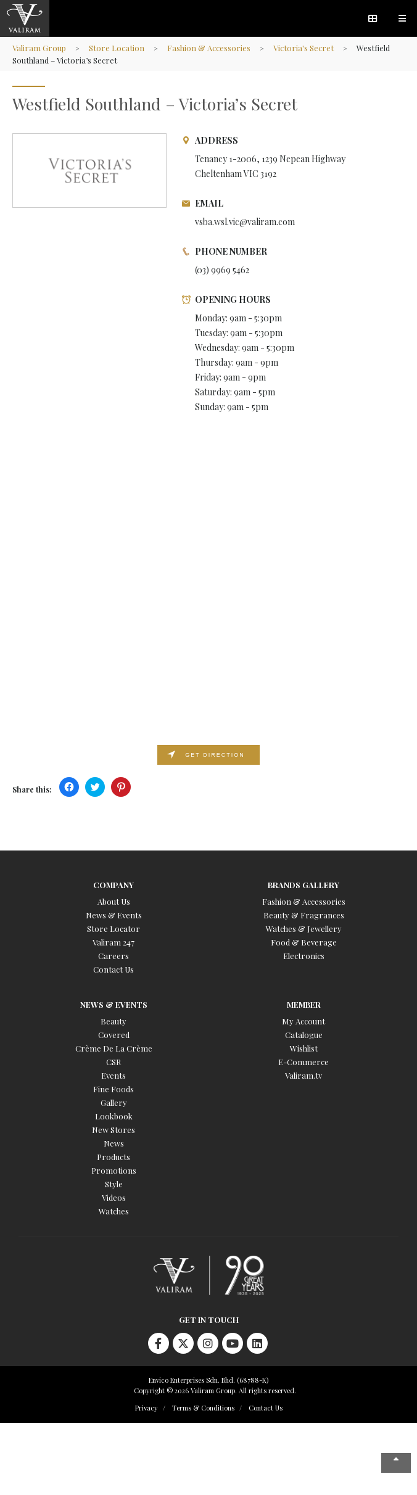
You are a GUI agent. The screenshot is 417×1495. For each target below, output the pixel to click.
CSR (113, 1061)
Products (113, 1156)
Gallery (114, 1102)
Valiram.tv (303, 1075)
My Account (303, 1021)
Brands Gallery (303, 884)
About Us (113, 901)
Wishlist (304, 1048)
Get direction (214, 755)
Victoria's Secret (303, 48)
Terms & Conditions (203, 1407)
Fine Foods (113, 1089)
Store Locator (113, 928)
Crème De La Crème (113, 1048)
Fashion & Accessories (208, 48)
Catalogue (304, 1034)
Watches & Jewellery (304, 928)
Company (113, 884)
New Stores (113, 1129)
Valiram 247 (113, 942)
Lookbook (114, 1116)
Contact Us (113, 969)
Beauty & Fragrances (303, 915)
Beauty (113, 1021)
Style (114, 1184)
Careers (113, 955)
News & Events (114, 915)
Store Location (116, 48)
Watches (114, 1211)
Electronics (303, 955)
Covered (114, 1034)
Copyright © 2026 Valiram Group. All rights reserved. (215, 1390)
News (114, 1143)
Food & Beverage (304, 942)
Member (304, 1004)
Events (113, 1075)
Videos (114, 1197)
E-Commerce (303, 1061)
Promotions (113, 1170)
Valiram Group (39, 48)
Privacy (146, 1407)
